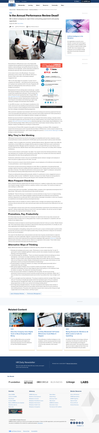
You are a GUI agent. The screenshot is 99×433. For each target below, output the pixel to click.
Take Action (52, 400)
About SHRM (12, 394)
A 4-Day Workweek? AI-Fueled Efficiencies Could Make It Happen (48, 334)
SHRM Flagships (74, 398)
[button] (71, 363)
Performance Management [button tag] (34, 293)
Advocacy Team (53, 398)
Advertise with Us (13, 404)
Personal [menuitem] (11, 1)
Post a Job (11, 406)
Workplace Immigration (34, 406)
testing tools (53, 238)
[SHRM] (12, 4)
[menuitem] (77, 1)
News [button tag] (10, 12)
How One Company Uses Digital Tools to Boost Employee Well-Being (22, 334)
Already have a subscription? (59, 363)
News (12, 329)
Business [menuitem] (18, 1)
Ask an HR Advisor (74, 394)
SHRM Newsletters (74, 396)
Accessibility (34, 431)
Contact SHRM (12, 400)
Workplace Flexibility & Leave (36, 400)
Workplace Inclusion (34, 398)
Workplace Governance (34, 402)
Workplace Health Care (34, 404)
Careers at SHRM (13, 396)
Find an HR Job (74, 402)
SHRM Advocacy (33, 394)
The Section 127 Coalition (56, 406)
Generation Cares (54, 404)
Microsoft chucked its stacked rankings (22, 121)
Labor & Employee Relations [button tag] (17, 293)
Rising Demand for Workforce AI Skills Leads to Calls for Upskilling (77, 334)
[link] (12, 9)
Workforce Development (35, 396)
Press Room (11, 398)
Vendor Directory (74, 404)
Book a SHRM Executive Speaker (16, 402)
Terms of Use (26, 431)
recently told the (52, 130)
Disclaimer (40, 423)
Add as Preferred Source (32, 26)
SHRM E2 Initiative (54, 402)
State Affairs (52, 394)
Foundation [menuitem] (24, 1)
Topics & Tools (73, 400)
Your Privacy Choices (16, 431)
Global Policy (53, 396)
